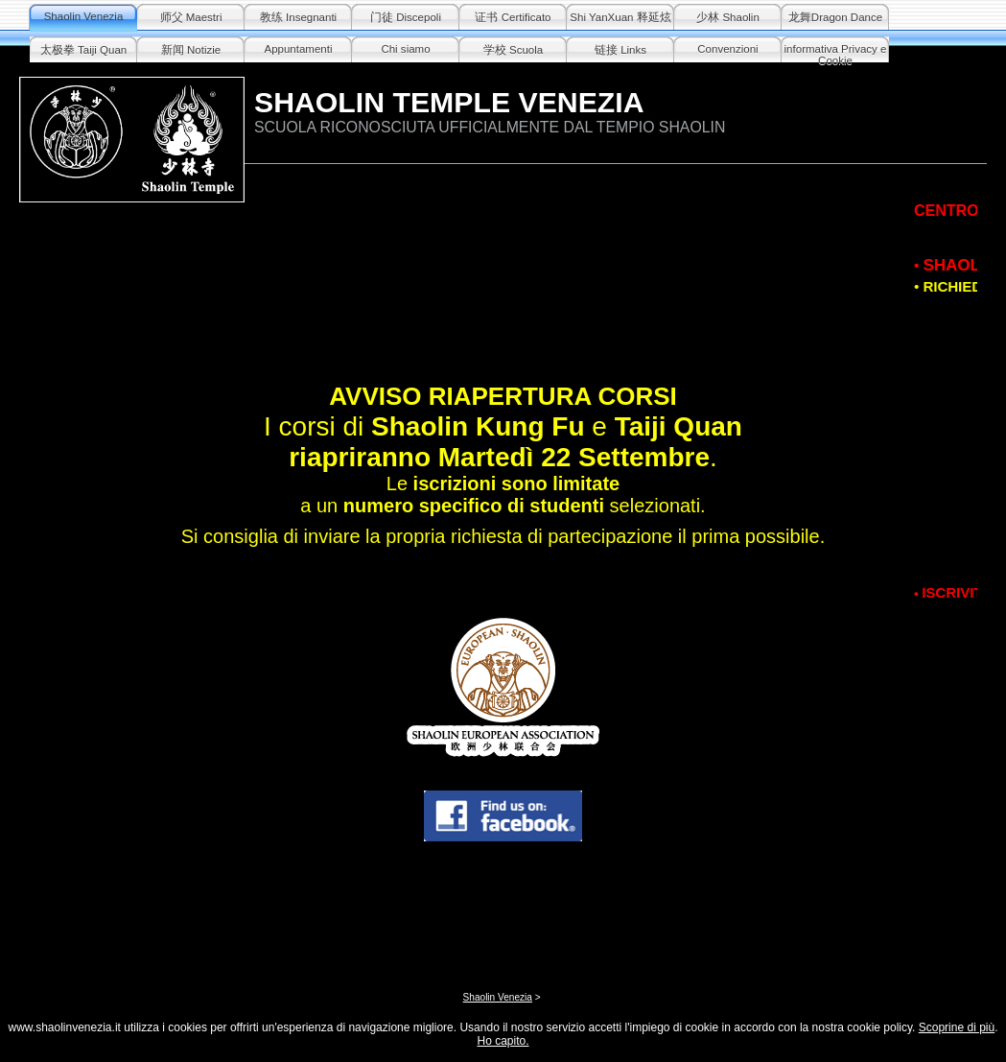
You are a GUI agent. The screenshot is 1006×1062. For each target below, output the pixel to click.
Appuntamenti (298, 49)
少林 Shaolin (728, 17)
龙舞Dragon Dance (835, 17)
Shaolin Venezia (84, 16)
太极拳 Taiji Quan (83, 50)
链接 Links (620, 50)
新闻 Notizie (191, 50)
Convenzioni (727, 49)
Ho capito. (502, 1041)
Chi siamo (405, 49)
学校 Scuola (513, 50)
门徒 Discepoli (405, 17)
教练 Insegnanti (298, 17)
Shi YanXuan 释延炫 (620, 17)
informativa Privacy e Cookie (835, 54)
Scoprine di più (956, 1027)
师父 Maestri (191, 17)
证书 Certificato (512, 17)
